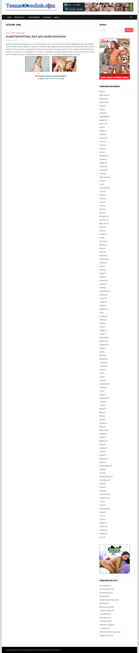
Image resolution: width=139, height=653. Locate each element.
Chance (102, 166)
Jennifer (102, 309)
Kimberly (102, 359)
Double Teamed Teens (17, 33)
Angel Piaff (103, 116)
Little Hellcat (104, 614)
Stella (101, 484)
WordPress (50, 650)
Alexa (101, 106)
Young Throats (104, 635)
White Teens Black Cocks (108, 632)
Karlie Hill (102, 337)
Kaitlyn (101, 330)
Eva (100, 238)
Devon (101, 206)
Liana (101, 380)
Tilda (101, 505)
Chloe (101, 173)
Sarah (101, 451)
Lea (100, 373)
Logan (101, 394)
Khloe (101, 355)
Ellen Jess (103, 223)
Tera (101, 501)
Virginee (102, 533)
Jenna (101, 305)
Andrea (102, 113)
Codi (101, 191)
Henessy (102, 280)
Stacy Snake (103, 480)
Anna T (101, 124)
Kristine (102, 362)
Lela (100, 377)
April (7, 33)
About (56, 17)
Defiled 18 (103, 596)
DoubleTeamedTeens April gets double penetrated (36, 36)
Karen (101, 334)
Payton (102, 434)
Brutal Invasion (104, 593)
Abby (101, 91)
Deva (101, 202)
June (101, 327)
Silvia (101, 473)
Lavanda (102, 366)
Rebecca (102, 441)
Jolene (101, 320)
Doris (101, 209)
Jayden (102, 302)
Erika (101, 230)
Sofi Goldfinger (104, 476)
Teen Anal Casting (105, 625)
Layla (101, 369)
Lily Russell (103, 384)
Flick (101, 248)
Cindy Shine (103, 188)
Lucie (101, 405)
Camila (101, 159)
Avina (101, 145)
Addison (102, 99)
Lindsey (102, 387)
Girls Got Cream (105, 607)
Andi (101, 109)
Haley (101, 270)
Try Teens (102, 628)
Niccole (102, 423)
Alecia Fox (103, 102)
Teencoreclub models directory (28, 650)
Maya (101, 412)
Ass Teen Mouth (105, 589)
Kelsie (101, 348)
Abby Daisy (103, 95)
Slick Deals (47, 17)
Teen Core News (34, 17)
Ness (101, 419)
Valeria (101, 523)
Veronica (102, 526)
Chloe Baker (103, 177)
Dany (101, 195)
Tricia (101, 516)
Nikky (101, 426)
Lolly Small (103, 398)
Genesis (102, 255)
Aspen (101, 134)
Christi (101, 181)
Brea (101, 152)
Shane (101, 462)
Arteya (101, 131)
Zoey (101, 537)
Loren (101, 402)
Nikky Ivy (102, 430)
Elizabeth (102, 216)
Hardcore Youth (105, 610)
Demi (101, 198)
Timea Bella (103, 508)
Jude (101, 323)
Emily (101, 227)
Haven (101, 277)
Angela (101, 120)
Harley (101, 273)
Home (9, 17)
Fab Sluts (102, 603)
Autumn (102, 138)
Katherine (102, 345)
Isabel (101, 287)
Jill (100, 312)
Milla (101, 416)
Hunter (101, 284)
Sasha (101, 455)
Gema (101, 252)
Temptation (103, 494)
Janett (101, 298)
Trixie (101, 519)
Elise (101, 213)
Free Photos (19, 17)
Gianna (101, 263)
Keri (100, 352)
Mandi (101, 409)
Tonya (101, 512)
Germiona (102, 259)
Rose (101, 444)
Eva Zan (102, 241)
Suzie (101, 487)
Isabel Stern (103, 291)
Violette (102, 530)
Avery (101, 141)
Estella (101, 234)
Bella (101, 148)
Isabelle (102, 295)
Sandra (101, 448)
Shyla (101, 469)
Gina (101, 266)
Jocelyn (102, 316)
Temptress (103, 498)
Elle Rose (102, 220)
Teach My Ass (104, 621)
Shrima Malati (104, 466)
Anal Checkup (104, 585)
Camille (102, 163)
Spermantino (104, 617)
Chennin (102, 170)
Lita (100, 391)
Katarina (102, 341)
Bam (58, 650)
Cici (100, 184)
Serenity (102, 459)
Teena (101, 491)
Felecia (101, 245)
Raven (101, 437)
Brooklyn (102, 156)
